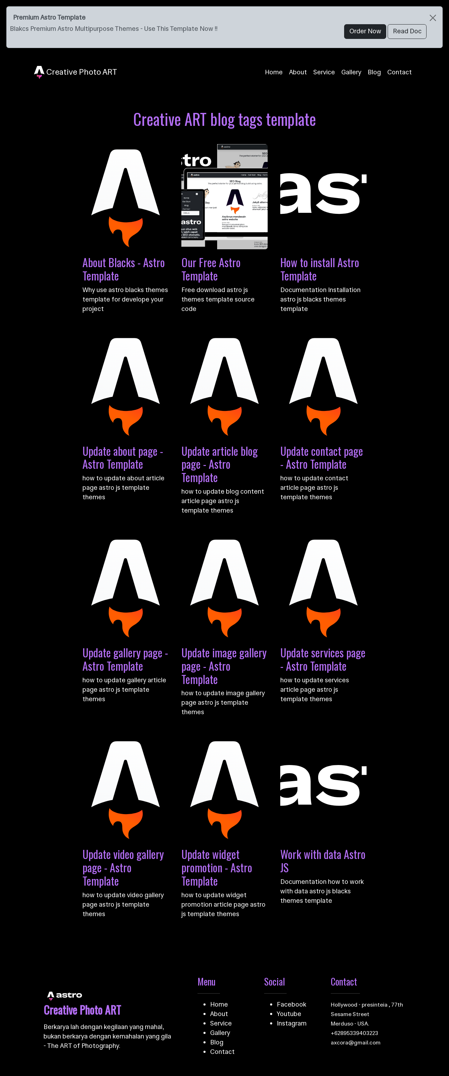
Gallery (351, 72)
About (298, 72)
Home (274, 72)
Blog (374, 72)
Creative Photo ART (75, 72)
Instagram (292, 1023)
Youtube (289, 1014)
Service (324, 72)
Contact (399, 72)
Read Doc (407, 31)
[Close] (432, 18)
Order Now (365, 31)
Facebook (291, 1004)
